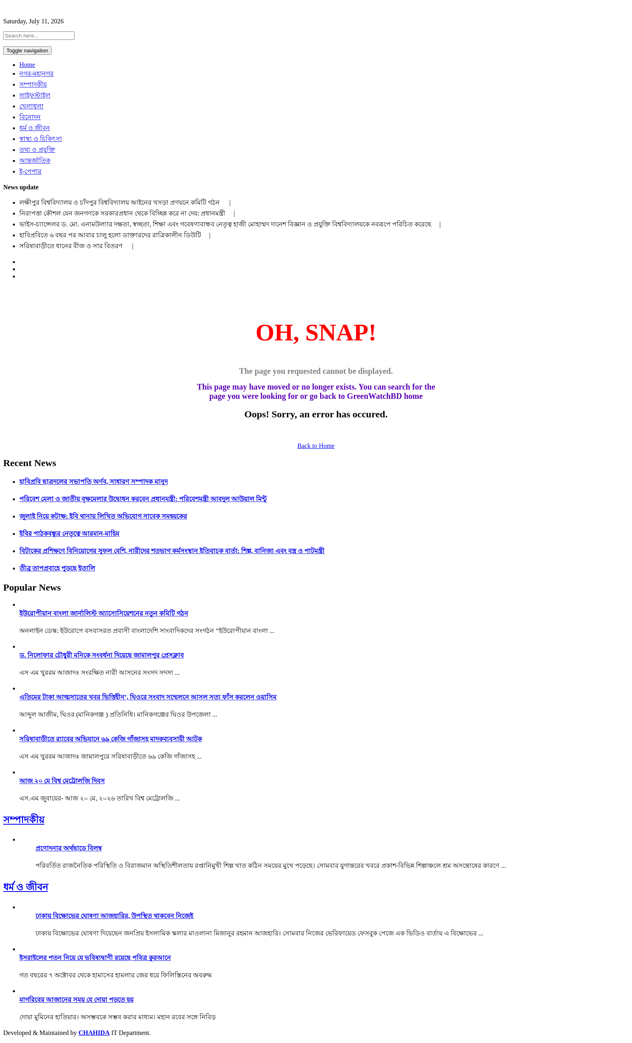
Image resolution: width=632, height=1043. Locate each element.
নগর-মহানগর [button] (36, 73)
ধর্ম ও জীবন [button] (34, 127)
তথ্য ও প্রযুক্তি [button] (37, 149)
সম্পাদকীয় (23, 820)
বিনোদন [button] (30, 117)
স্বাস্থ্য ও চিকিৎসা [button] (40, 138)
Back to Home (316, 445)
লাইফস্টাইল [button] (34, 95)
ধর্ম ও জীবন (25, 887)
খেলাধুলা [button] (31, 106)
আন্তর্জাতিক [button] (34, 160)
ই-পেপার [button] (30, 171)
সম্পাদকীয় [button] (33, 84)
